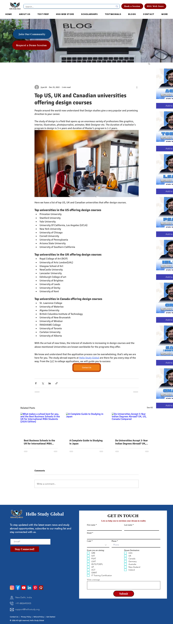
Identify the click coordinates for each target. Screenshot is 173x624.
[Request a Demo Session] (31, 45)
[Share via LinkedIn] (49, 383)
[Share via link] (56, 383)
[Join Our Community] (32, 34)
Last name (128, 525)
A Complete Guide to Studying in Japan (86, 442)
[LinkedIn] (29, 587)
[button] (89, 14)
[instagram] (12, 587)
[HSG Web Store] (155, 6)
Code (89, 541)
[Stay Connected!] (24, 549)
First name (91, 525)
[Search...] (67, 6)
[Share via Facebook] (35, 383)
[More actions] (137, 87)
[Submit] (123, 594)
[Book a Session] (132, 6)
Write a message (93, 580)
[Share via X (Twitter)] (42, 383)
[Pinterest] (35, 587)
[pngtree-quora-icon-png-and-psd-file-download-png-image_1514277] (41, 587)
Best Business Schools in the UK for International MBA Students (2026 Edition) (39, 442)
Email (89, 533)
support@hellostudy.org (27, 609)
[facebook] (18, 587)
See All (150, 407)
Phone (114, 541)
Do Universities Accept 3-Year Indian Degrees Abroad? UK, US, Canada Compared (131, 442)
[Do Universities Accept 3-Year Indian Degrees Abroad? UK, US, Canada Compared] (132, 424)
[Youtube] (23, 587)
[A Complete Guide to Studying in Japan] (86, 424)
